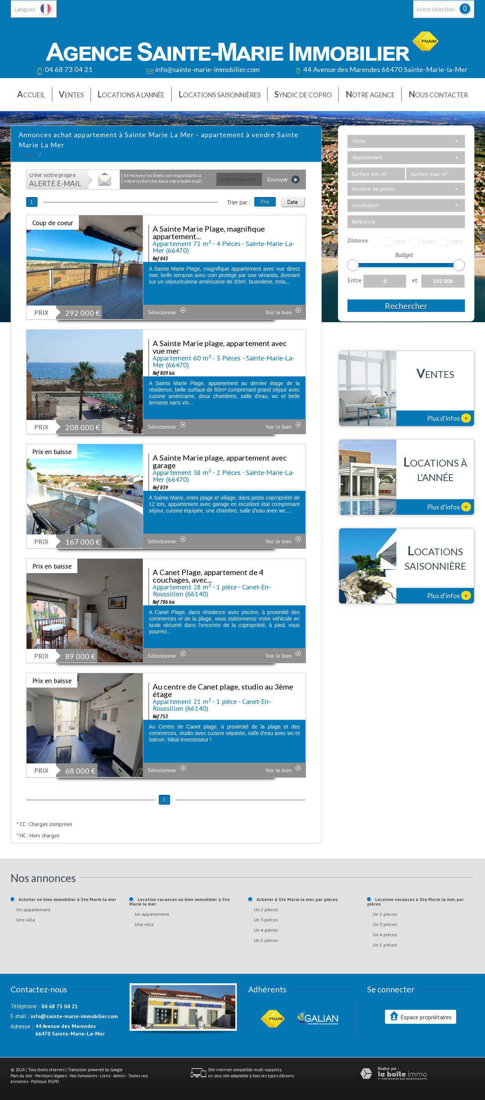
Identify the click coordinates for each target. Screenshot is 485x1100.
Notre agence (370, 94)
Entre (354, 280)
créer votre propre (55, 179)
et (415, 280)
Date (292, 201)
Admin (119, 1075)
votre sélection (435, 9)
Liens (105, 1075)
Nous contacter (438, 94)
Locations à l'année (130, 94)
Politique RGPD (45, 1081)
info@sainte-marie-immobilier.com (207, 69)
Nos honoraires (83, 1075)
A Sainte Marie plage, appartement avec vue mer (220, 346)
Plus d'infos (449, 418)
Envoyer (283, 179)
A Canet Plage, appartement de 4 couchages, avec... (208, 575)
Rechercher (406, 305)
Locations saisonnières (219, 94)
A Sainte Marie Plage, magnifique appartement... (209, 232)
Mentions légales (51, 1075)
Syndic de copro (303, 94)
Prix (265, 201)
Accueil (31, 94)
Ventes (71, 94)
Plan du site (21, 1075)
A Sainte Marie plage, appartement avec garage (220, 461)
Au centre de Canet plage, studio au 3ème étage (223, 690)
